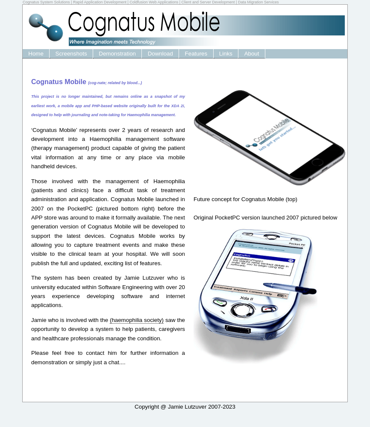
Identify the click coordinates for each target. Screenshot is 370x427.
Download (160, 53)
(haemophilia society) (137, 320)
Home (36, 53)
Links (225, 53)
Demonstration (117, 53)
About (251, 53)
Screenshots (71, 53)
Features (196, 53)
